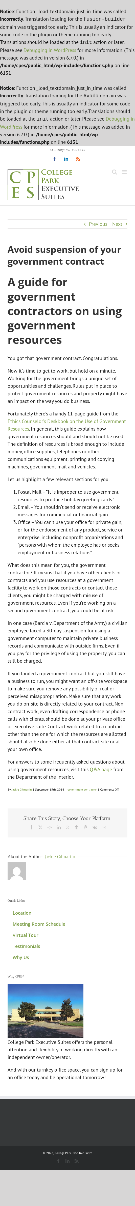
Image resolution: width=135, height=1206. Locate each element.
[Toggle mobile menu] (124, 170)
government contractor (82, 787)
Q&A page (101, 767)
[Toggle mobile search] (114, 170)
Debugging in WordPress (50, 49)
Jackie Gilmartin (22, 787)
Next (117, 222)
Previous (98, 222)
